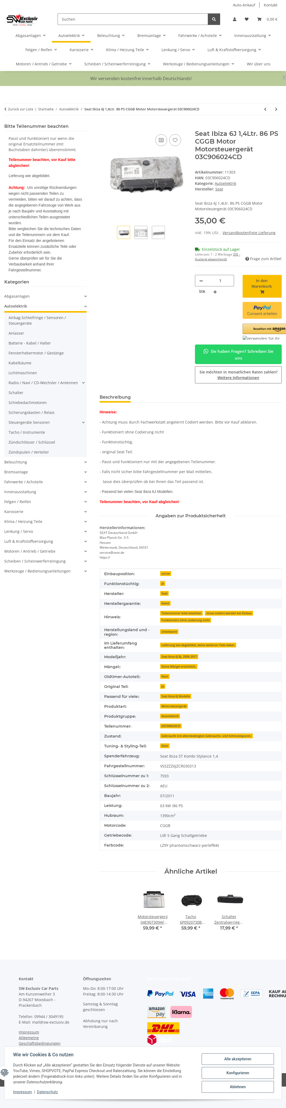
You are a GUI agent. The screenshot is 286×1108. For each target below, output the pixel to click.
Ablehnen (238, 1087)
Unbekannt (169, 632)
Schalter (16, 392)
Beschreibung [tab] (115, 397)
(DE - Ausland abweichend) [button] (217, 256)
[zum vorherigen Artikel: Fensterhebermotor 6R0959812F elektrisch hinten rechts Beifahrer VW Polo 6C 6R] (265, 109)
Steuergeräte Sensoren (29, 422)
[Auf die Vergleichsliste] (161, 140)
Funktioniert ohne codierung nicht (185, 620)
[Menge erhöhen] (215, 291)
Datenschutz (47, 1092)
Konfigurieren (237, 1073)
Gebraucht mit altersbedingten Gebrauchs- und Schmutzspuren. (206, 736)
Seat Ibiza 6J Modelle (175, 696)
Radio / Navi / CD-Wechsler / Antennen (43, 382)
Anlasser (16, 333)
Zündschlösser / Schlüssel (32, 442)
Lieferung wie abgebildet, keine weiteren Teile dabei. (198, 645)
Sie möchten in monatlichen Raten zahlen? (238, 374)
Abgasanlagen (17, 296)
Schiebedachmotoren (28, 402)
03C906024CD (170, 726)
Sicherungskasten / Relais (32, 412)
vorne (165, 573)
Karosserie (13, 511)
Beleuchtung (15, 462)
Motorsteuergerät (173, 706)
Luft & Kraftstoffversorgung (28, 541)
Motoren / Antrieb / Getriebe (29, 551)
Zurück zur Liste (20, 109)
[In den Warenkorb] (104, 127)
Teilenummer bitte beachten (181, 613)
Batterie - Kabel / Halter (30, 343)
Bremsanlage (16, 471)
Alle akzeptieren (237, 1059)
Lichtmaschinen (23, 372)
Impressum (22, 1092)
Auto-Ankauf (244, 5)
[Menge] (220, 280)
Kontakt (270, 5)
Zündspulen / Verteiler (29, 452)
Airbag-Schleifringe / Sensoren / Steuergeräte (37, 320)
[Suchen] (133, 19)
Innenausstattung (20, 491)
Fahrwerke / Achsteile (23, 481)
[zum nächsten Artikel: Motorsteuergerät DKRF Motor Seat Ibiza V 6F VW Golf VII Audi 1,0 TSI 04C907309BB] (276, 109)
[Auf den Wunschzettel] (175, 140)
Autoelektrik (225, 183)
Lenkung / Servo (18, 531)
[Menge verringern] (201, 280)
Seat (164, 593)
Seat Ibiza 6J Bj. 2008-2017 (179, 656)
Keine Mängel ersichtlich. (178, 666)
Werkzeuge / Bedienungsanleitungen (37, 571)
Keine (165, 603)
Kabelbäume (20, 362)
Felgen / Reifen (17, 501)
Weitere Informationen (238, 377)
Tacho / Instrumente (27, 432)
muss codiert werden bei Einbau (229, 613)
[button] (234, 19)
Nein (164, 676)
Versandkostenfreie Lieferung (249, 232)
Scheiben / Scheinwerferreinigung (35, 561)
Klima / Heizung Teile (23, 521)
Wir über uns (258, 63)
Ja (162, 583)
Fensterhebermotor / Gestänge (36, 352)
